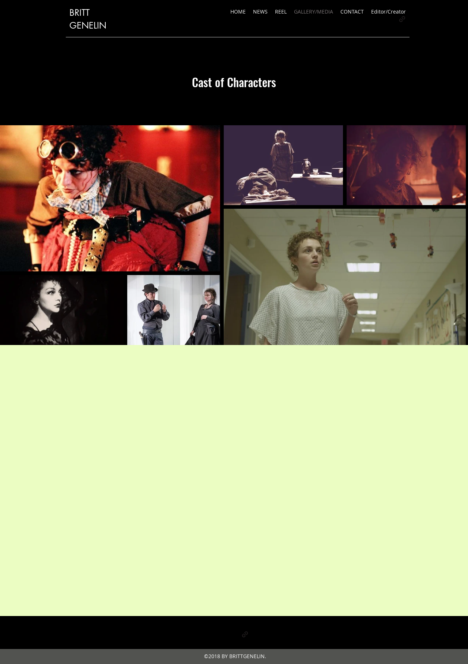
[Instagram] (223, 634)
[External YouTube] (234, 480)
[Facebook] (234, 634)
